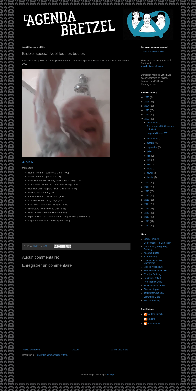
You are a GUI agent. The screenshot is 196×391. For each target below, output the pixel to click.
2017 (147, 195)
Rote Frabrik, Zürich (153, 281)
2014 (147, 208)
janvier (150, 177)
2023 (147, 110)
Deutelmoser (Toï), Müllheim (157, 243)
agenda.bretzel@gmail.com (153, 51)
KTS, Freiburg (151, 256)
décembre (152, 122)
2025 (147, 101)
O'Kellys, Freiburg (152, 274)
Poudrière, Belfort (152, 278)
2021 (147, 118)
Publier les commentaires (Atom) (52, 355)
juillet (150, 151)
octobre (151, 143)
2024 (147, 106)
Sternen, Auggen (152, 289)
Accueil (75, 349)
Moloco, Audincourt (153, 267)
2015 (147, 204)
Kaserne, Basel (151, 253)
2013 (147, 212)
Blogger (111, 374)
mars (149, 168)
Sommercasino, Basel (154, 285)
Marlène (151, 319)
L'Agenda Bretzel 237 (156, 133)
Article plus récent (31, 349)
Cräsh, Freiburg (151, 239)
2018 (147, 191)
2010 (147, 225)
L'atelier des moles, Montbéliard (153, 261)
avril (149, 164)
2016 (147, 200)
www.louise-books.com (152, 66)
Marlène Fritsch (155, 314)
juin (149, 156)
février (150, 173)
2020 (147, 182)
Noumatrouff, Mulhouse (155, 270)
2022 (147, 114)
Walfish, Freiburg (152, 300)
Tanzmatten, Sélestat (154, 293)
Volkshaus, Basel (152, 297)
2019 (147, 187)
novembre (152, 138)
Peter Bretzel (154, 323)
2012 (147, 217)
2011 (147, 221)
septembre (152, 147)
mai (149, 160)
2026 (147, 97)
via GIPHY (27, 162)
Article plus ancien (120, 349)
